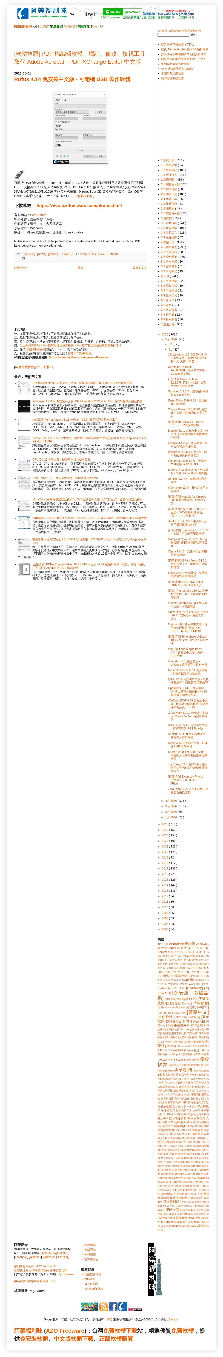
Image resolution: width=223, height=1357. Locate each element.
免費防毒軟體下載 (198, 1065)
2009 (165, 912)
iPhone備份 (192, 1050)
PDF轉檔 (163, 975)
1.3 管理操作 (83, 254)
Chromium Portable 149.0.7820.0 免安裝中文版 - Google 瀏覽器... (187, 370)
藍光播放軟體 (195, 1173)
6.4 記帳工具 (169, 295)
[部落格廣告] (174, 1021)
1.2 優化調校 (169, 170)
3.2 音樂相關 (169, 227)
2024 (165, 829)
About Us (98, 26)
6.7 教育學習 (169, 309)
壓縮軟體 (184, 1090)
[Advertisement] (80, 37)
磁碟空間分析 (193, 1154)
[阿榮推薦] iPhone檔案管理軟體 (187, 1029)
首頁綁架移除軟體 (171, 1225)
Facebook (21, 1257)
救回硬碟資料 (178, 1118)
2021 (165, 846)
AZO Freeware (65, 1331)
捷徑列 (194, 1114)
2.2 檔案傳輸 (169, 189)
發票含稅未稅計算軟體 (180, 1146)
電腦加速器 (186, 1214)
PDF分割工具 (200, 967)
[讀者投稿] (194, 1017)
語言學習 (176, 1185)
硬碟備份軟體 (186, 1150)
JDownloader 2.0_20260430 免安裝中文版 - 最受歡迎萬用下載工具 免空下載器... (187, 358)
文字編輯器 (178, 1122)
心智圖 (196, 1110)
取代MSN (177, 1078)
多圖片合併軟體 (197, 1090)
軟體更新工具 (193, 1189)
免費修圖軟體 (191, 1059)
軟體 (42, 1339)
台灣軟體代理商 (39, 1270)
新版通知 (90, 1249)
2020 (165, 852)
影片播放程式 (196, 1102)
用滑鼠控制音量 (196, 1142)
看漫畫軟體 (170, 1150)
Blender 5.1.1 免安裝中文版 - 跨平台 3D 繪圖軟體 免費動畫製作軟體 (188, 434)
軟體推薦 (90, 1244)
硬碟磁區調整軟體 (172, 78)
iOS (160, 1050)
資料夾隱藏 (178, 1189)
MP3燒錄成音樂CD (174, 968)
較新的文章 (21, 267)
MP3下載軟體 (171, 964)
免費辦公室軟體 (177, 1065)
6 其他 (165, 276)
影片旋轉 (178, 1106)
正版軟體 (110, 1339)
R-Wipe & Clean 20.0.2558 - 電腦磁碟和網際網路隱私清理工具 (187, 542)
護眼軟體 (187, 1185)
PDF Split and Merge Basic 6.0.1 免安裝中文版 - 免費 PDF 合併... (185, 652)
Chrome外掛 (166, 952)
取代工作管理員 (200, 1082)
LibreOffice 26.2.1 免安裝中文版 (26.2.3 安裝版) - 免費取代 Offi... (188, 615)
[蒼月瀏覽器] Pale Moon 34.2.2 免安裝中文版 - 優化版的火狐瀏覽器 (187, 564)
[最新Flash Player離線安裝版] (173, 1007)
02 (171, 344)
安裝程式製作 (182, 1098)
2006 (165, 929)
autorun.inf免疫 (189, 1046)
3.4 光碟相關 (169, 237)
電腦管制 (181, 1217)
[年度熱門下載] (187, 998)
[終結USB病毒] (177, 1012)
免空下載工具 (175, 1059)
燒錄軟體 (181, 1142)
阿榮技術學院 (92, 1274)
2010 (165, 907)
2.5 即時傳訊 (169, 203)
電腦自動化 (194, 1217)
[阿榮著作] (173, 1046)
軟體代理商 (21, 1270)
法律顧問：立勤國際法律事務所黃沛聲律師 (179, 30)
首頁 (80, 267)
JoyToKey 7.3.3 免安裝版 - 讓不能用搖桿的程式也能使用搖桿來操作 (188, 768)
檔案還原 (197, 1130)
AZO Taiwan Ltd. (46, 1266)
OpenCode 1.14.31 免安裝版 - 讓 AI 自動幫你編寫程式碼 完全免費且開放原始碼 (187, 691)
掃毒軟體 (204, 1114)
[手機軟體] (201, 1003)
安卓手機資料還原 (176, 1094)
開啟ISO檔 (188, 1201)
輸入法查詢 (196, 1194)
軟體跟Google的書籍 (55, 1253)
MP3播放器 (186, 964)
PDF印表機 (164, 972)
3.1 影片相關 (169, 223)
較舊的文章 (140, 267)
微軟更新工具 (184, 1110)
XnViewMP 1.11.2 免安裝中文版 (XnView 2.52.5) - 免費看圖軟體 (188, 716)
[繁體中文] (54, 254)
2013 (165, 890)
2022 (165, 840)
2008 (165, 918)
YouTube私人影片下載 (171, 988)
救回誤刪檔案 (196, 1118)
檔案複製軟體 (183, 1130)
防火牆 (199, 1205)
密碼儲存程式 (198, 1098)
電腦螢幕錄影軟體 (172, 73)
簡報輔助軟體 (170, 1162)
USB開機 (113, 254)
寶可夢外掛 (174, 1102)
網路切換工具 (201, 1162)
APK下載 (163, 944)
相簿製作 (197, 1146)
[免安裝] (42, 254)
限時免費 (172, 1210)
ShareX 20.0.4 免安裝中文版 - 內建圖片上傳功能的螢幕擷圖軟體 (187, 755)
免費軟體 (182, 1331)
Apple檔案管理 (180, 947)
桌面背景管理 (165, 1126)
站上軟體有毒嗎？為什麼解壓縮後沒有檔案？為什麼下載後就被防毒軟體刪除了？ (71, 345)
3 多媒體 (167, 218)
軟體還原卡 (183, 1193)
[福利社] (162, 1012)
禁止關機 (165, 1158)
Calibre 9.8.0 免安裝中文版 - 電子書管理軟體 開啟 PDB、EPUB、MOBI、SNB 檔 (187, 627)
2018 (165, 863)
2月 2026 (171, 811)
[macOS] (164, 993)
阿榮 (109, 1319)
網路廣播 (177, 1166)
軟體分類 (70, 26)
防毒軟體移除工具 (185, 1205)
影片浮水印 (190, 1106)
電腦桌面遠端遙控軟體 (175, 63)
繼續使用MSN (191, 1170)
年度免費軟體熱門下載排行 (34, 367)
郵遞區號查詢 (195, 1197)
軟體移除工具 (168, 1193)
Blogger (173, 1319)
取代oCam (171, 1082)
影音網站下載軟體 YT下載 (177, 44)
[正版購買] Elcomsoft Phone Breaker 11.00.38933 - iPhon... (185, 780)
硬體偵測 (168, 1153)
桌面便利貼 (202, 1122)
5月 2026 (171, 339)
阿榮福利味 (85, 196)
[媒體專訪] (171, 999)
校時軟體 (191, 1122)
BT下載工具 (201, 948)
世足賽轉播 (185, 1054)
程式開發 (175, 1158)
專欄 (184, 1102)
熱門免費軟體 (166, 1142)
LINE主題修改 (175, 960)
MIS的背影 (91, 1283)
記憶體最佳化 (201, 1181)
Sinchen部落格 (93, 1288)
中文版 (62, 1339)
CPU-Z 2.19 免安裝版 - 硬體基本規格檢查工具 (61, 459)
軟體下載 (82, 1339)
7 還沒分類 (168, 324)
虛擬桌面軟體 (175, 1178)
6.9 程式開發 (169, 319)
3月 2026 (171, 806)
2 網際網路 (168, 179)
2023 (165, 835)
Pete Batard (38, 215)
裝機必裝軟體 (173, 1181)
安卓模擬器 (167, 1098)
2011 (165, 901)
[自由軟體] (30, 254)
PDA (188, 968)
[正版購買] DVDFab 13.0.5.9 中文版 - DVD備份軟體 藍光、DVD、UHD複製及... (187, 512)
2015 (165, 879)
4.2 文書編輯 (169, 252)
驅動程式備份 (189, 1225)
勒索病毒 (184, 1074)
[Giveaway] (194, 988)
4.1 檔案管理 (169, 247)
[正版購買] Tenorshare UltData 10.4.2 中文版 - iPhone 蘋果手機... (188, 640)
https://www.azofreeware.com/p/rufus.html (79, 205)
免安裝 (28, 1339)
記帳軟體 (187, 1181)
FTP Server (181, 952)
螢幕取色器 (190, 1178)
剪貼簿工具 (172, 1074)
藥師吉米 (90, 1279)
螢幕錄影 (203, 1177)
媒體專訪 (35, 1257)
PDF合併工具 (181, 971)
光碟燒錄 (198, 1054)
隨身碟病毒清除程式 (191, 1210)
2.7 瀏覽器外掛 (171, 213)
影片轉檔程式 (166, 1110)
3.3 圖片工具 (169, 232)
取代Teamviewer (193, 1078)
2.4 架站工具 (169, 198)
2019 (165, 857)
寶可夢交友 (91, 1259)
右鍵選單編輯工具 (168, 1086)
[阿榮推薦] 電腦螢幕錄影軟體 (188, 1041)
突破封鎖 (187, 1158)
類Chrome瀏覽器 (171, 1221)
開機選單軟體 (202, 1202)
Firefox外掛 (195, 952)
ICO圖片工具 (173, 956)
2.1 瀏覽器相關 (171, 184)
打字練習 (171, 1114)
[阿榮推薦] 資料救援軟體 (183, 1037)
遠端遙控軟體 (178, 1197)
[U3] (206, 988)
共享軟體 (183, 1069)
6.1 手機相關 (169, 280)
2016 (165, 874)
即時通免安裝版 (198, 1074)
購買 (127, 1339)
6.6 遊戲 (166, 305)
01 (171, 349)
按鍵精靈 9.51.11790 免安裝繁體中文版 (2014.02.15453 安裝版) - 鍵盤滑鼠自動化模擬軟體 (89, 517)
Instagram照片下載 (193, 956)
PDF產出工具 (200, 971)
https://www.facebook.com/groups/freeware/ (79, 357)
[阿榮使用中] (182, 1025)
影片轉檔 (203, 1106)
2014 (165, 885)
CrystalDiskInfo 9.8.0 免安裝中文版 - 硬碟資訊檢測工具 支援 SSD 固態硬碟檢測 (82, 382)
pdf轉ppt (173, 1054)
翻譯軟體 (166, 1173)
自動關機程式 (179, 1173)
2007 (165, 923)
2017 (165, 868)
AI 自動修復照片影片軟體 (177, 68)
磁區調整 (180, 1154)
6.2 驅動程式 (169, 285)
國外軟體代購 (58, 1270)
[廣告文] (175, 1003)
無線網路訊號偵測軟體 (183, 1138)
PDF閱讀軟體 (178, 975)
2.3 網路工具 (169, 194)
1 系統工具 (68, 254)
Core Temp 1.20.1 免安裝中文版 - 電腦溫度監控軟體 (65, 478)
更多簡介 (62, 1257)
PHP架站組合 (195, 976)
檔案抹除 (192, 1126)
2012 (165, 896)
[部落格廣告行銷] (194, 1021)
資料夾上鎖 (199, 1185)
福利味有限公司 (24, 1266)
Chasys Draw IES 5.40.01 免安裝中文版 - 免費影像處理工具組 (187, 413)
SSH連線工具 (173, 979)
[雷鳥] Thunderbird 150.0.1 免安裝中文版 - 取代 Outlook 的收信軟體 (188, 594)
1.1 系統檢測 (169, 165)
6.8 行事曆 (168, 314)
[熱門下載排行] (199, 1007)
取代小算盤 (184, 1082)
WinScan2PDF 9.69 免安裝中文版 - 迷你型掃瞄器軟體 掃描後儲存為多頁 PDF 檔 (188, 704)
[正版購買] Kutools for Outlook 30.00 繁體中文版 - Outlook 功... (187, 500)
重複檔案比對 (172, 1201)
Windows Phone (177, 983)
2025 (165, 824)
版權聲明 (49, 1257)
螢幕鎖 (161, 1181)
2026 (165, 334)
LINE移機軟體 (190, 960)
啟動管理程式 (186, 1086)
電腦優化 (174, 1214)
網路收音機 (189, 1166)
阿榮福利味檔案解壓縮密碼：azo (35, 1281)
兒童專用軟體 (165, 1070)
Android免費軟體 (182, 944)
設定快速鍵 (164, 1185)
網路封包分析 (164, 1166)
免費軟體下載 (120, 1331)
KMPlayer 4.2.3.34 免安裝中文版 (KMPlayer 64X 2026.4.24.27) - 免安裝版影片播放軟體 (87, 401)
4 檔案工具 (168, 242)
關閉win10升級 (166, 1205)
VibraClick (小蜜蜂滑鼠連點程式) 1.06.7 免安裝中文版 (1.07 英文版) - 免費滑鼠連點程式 (87, 499)
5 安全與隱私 (169, 256)
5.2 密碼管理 (169, 266)
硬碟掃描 (201, 1150)
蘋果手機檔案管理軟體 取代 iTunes (183, 58)
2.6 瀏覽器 (168, 208)
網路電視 (166, 1170)
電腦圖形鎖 (200, 1214)
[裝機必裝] (181, 1017)
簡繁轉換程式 (185, 1162)
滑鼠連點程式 (176, 1134)
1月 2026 (171, 817)
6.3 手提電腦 (169, 290)
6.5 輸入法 (168, 300)
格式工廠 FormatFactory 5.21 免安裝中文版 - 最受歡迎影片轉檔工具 (75, 419)
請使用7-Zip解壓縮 (79, 353)
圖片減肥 (200, 1086)
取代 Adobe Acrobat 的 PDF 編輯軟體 (184, 49)
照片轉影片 (202, 1138)
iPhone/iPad (173, 1050)
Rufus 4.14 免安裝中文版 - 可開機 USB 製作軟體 (72, 79)
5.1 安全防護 (169, 261)
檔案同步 (180, 1126)
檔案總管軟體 (166, 1130)
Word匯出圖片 (199, 983)
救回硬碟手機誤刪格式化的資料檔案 (183, 54)
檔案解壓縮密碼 (35, 349)
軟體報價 (90, 1254)
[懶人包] (187, 1003)
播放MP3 (163, 1118)
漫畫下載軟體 (192, 1134)
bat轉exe (203, 1046)
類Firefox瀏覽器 (192, 1222)
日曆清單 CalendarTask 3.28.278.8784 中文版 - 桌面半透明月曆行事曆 (187, 382)
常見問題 (42, 26)
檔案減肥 (203, 1126)
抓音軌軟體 (182, 1114)
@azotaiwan (66, 1274)
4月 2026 (171, 800)
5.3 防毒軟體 (169, 271)
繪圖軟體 (177, 1170)
